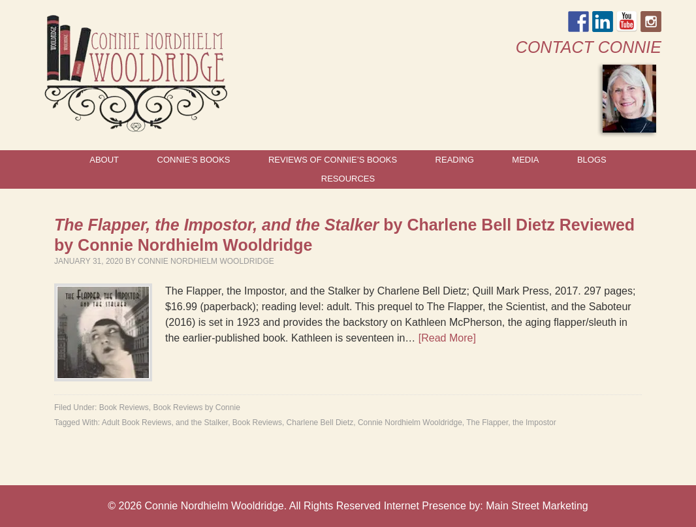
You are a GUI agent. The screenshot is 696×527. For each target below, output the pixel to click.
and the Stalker (202, 422)
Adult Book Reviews (137, 422)
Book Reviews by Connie (196, 407)
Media (525, 160)
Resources (348, 179)
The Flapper (487, 422)
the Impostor (534, 422)
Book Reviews (124, 407)
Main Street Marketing (537, 505)
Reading (454, 160)
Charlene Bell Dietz (320, 422)
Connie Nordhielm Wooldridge (206, 261)
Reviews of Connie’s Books (332, 160)
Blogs (592, 160)
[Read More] (447, 337)
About (104, 160)
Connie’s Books (193, 160)
